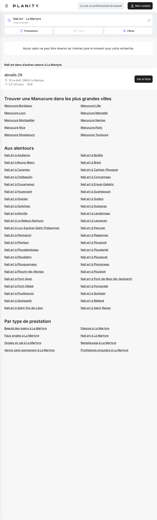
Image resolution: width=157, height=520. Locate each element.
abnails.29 (13, 75)
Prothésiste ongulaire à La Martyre (104, 350)
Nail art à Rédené (92, 300)
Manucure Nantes (93, 120)
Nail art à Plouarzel (94, 242)
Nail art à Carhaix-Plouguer (99, 170)
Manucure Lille (91, 105)
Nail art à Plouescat (94, 257)
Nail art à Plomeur (16, 242)
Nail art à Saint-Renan (96, 308)
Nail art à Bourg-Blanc (19, 162)
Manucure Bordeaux (18, 105)
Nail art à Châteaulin (18, 177)
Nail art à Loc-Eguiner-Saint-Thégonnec (31, 228)
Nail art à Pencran (93, 228)
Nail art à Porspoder (94, 286)
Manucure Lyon (15, 113)
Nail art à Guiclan (16, 199)
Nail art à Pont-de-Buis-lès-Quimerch (106, 279)
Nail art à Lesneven (94, 220)
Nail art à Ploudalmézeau (21, 250)
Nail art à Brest (91, 162)
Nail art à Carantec (17, 170)
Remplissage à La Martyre (98, 343)
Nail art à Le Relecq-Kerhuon (24, 220)
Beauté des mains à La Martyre (25, 328)
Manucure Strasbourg (19, 135)
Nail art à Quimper (93, 293)
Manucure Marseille (94, 113)
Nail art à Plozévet (93, 271)
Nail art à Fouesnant (18, 191)
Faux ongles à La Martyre (21, 335)
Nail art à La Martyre (95, 335)
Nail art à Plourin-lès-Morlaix (24, 271)
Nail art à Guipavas (94, 206)
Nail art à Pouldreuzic (19, 293)
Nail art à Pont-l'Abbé (19, 286)
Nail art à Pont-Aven (18, 279)
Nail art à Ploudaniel (94, 250)
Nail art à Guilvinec (17, 206)
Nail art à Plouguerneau (20, 264)
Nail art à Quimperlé (18, 300)
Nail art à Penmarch (17, 235)
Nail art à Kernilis (16, 213)
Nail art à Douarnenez (19, 184)
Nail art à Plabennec (94, 235)
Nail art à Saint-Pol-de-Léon (23, 308)
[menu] (6, 6)
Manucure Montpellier (19, 120)
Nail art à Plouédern (18, 257)
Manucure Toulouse (94, 135)
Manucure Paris (91, 127)
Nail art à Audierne (17, 155)
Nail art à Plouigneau (95, 264)
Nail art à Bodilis (92, 155)
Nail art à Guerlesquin (96, 191)
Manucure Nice (14, 127)
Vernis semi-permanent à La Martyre (29, 350)
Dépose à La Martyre (95, 328)
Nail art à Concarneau (96, 177)
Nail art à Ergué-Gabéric (97, 184)
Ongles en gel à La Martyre (22, 343)
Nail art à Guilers (92, 199)
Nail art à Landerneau (95, 213)
